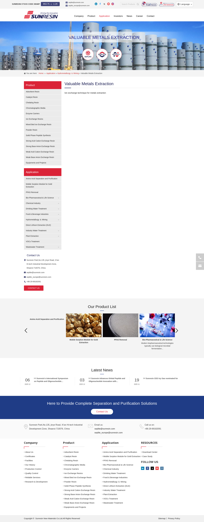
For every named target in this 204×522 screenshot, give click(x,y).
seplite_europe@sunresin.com (79, 6)
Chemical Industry (33, 203)
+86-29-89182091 (32, 282)
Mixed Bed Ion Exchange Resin (38, 124)
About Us (29, 452)
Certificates (30, 456)
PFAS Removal (32, 192)
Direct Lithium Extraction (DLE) (38, 225)
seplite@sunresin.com (76, 2)
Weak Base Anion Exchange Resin (40, 157)
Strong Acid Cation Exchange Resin (40, 141)
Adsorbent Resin (32, 92)
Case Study (147, 456)
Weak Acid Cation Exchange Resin (40, 152)
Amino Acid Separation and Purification (41, 179)
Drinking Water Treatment (36, 209)
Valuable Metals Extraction (91, 73)
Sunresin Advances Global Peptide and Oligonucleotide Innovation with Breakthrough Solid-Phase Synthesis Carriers (107, 380)
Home (41, 73)
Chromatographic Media (35, 108)
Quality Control (31, 473)
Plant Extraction (32, 236)
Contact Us (102, 411)
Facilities (29, 460)
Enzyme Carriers (32, 113)
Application (51, 73)
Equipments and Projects (36, 163)
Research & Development (36, 482)
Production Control (33, 469)
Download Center (149, 452)
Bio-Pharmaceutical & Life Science (40, 198)
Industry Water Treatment (36, 230)
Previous (26, 330)
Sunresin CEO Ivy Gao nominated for (160, 378)
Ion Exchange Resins (34, 119)
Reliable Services (32, 477)
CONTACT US (34, 288)
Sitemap (161, 518)
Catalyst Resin (32, 97)
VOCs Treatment (32, 241)
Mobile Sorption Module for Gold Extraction (122, 456)
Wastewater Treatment (35, 247)
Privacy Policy (174, 518)
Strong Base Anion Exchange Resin (40, 146)
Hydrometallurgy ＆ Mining (68, 73)
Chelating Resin (32, 103)
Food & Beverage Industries (37, 214)
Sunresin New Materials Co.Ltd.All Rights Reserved (57, 518)
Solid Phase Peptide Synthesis (38, 135)
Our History (30, 465)
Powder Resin (31, 130)
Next (177, 330)
